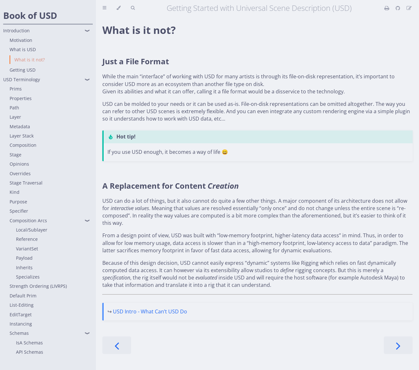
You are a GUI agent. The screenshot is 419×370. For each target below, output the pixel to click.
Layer (15, 117)
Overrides (20, 173)
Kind (15, 192)
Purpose (18, 202)
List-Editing (22, 305)
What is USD (23, 49)
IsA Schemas (29, 343)
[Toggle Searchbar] (133, 8)
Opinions (19, 164)
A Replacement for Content (170, 185)
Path (14, 108)
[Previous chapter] (116, 345)
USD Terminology (21, 79)
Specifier (19, 211)
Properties (21, 98)
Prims (16, 89)
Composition (23, 145)
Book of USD (30, 15)
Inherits (24, 267)
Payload (24, 258)
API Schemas (29, 352)
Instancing (21, 324)
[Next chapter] (398, 345)
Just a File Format (135, 61)
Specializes (28, 277)
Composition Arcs (28, 220)
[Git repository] (398, 8)
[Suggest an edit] (409, 8)
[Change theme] (118, 8)
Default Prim (23, 296)
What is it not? (29, 60)
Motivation (21, 40)
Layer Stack (22, 136)
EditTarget (21, 314)
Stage (15, 155)
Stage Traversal (26, 183)
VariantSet (27, 249)
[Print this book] (387, 8)
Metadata (20, 126)
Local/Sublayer (31, 230)
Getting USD (23, 70)
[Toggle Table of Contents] (104, 8)
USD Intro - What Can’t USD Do (150, 311)
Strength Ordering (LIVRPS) (38, 286)
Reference (27, 239)
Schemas (19, 333)
